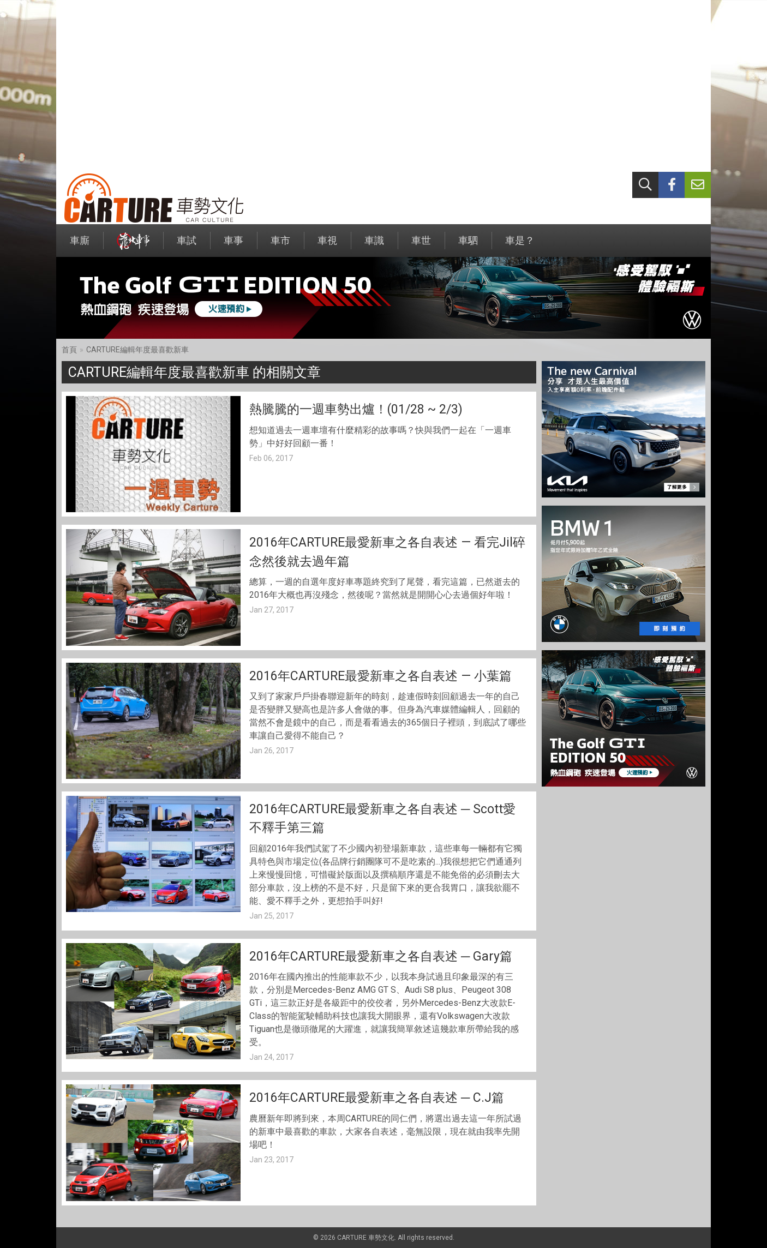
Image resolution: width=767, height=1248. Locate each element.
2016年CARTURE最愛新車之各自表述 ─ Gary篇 (380, 956)
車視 (327, 246)
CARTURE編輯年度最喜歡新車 (137, 349)
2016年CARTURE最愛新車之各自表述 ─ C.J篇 (376, 1097)
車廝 (79, 246)
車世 (421, 246)
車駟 (468, 246)
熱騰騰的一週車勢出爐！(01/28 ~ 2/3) (356, 409)
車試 (186, 246)
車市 (280, 246)
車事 (233, 246)
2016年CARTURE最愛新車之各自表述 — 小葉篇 (380, 676)
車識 (374, 246)
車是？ (520, 246)
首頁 (69, 349)
